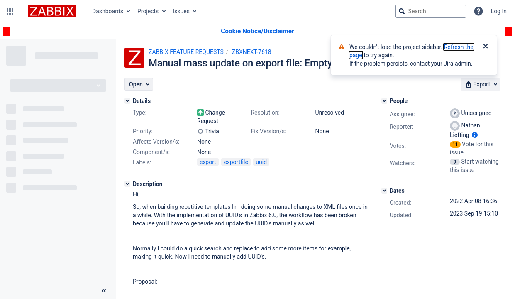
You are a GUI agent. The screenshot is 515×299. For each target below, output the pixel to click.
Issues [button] (181, 11)
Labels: (142, 162)
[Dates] (384, 191)
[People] (384, 101)
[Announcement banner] (257, 31)
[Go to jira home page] (52, 11)
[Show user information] (474, 135)
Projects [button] (148, 11)
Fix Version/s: (268, 131)
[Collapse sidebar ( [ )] (104, 290)
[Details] (127, 101)
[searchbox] (430, 11)
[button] (10, 11)
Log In (499, 11)
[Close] (485, 47)
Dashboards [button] (107, 11)
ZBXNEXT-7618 (251, 52)
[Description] (127, 184)
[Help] (478, 11)
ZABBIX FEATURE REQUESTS (186, 52)
